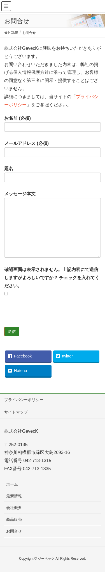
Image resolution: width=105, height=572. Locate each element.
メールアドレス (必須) (52, 149)
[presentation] (46, 316)
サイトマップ (16, 412)
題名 (52, 174)
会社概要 (14, 507)
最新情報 (14, 496)
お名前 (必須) (52, 124)
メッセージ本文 (52, 224)
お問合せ (14, 531)
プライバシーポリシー (23, 399)
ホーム (12, 484)
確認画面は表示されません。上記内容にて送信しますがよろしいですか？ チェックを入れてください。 (51, 281)
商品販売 (14, 519)
